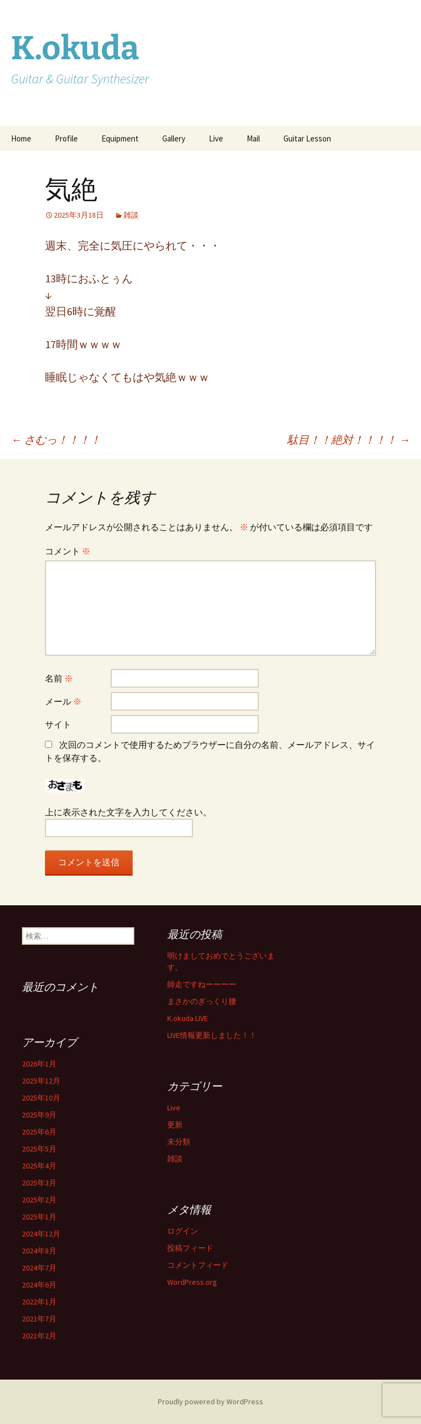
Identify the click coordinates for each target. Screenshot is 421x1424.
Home (21, 138)
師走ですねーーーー (201, 984)
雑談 (131, 215)
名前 (59, 678)
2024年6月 (39, 1285)
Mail (253, 138)
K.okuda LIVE (187, 1018)
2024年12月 (41, 1234)
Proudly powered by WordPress (210, 1401)
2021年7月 (39, 1319)
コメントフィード (198, 1265)
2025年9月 (39, 1115)
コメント (67, 551)
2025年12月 (41, 1081)
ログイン (182, 1231)
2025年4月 (39, 1166)
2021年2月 (39, 1336)
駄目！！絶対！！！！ (348, 439)
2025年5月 (39, 1149)
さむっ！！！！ (56, 439)
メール (63, 701)
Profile (66, 138)
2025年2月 (39, 1200)
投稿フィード (190, 1248)
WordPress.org (192, 1282)
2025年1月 (39, 1217)
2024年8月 (39, 1251)
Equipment (120, 138)
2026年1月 (39, 1064)
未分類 (178, 1142)
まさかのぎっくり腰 (201, 1001)
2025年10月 (41, 1098)
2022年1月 (39, 1302)
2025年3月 (39, 1183)
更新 (175, 1125)
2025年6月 (39, 1132)
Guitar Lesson (307, 138)
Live (216, 138)
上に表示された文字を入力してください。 (128, 812)
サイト (58, 724)
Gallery (173, 138)
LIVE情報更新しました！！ (212, 1035)
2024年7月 (39, 1268)
